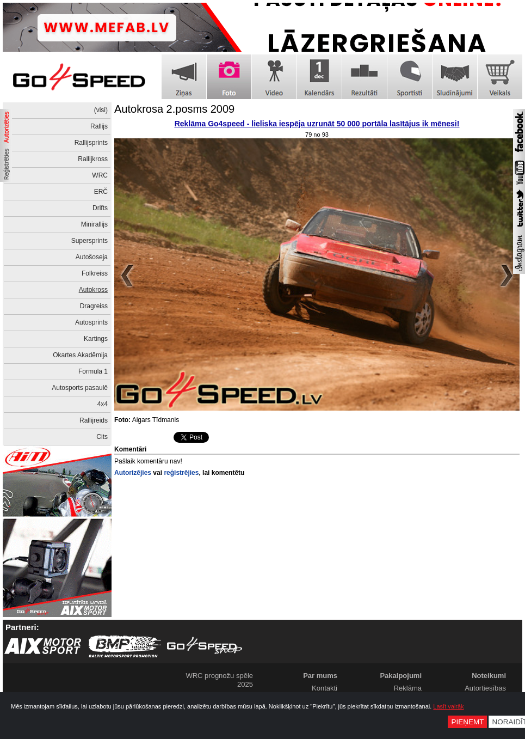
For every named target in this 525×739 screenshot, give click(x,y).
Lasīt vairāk (448, 706)
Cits (102, 437)
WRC (100, 175)
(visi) (101, 110)
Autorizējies (132, 473)
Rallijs (99, 126)
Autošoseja (92, 257)
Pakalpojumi (401, 675)
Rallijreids (93, 420)
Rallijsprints (91, 142)
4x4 (102, 404)
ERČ (101, 192)
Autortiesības (485, 688)
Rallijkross (93, 159)
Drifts (100, 208)
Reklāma (408, 688)
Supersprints (89, 241)
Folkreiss (95, 273)
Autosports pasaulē (80, 388)
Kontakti (324, 688)
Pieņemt (467, 722)
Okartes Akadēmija (80, 355)
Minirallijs (94, 224)
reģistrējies (181, 473)
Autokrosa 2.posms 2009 (174, 109)
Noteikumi (489, 675)
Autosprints (91, 322)
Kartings (96, 339)
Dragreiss (94, 306)
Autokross (93, 290)
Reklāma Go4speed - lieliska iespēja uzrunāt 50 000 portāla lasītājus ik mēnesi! (317, 123)
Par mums (320, 675)
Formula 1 (93, 371)
